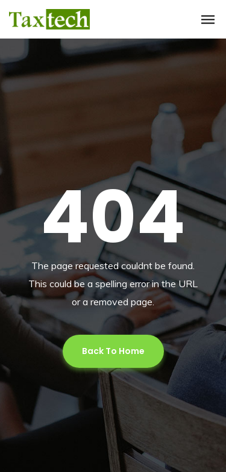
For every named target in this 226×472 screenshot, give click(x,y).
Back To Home (113, 351)
